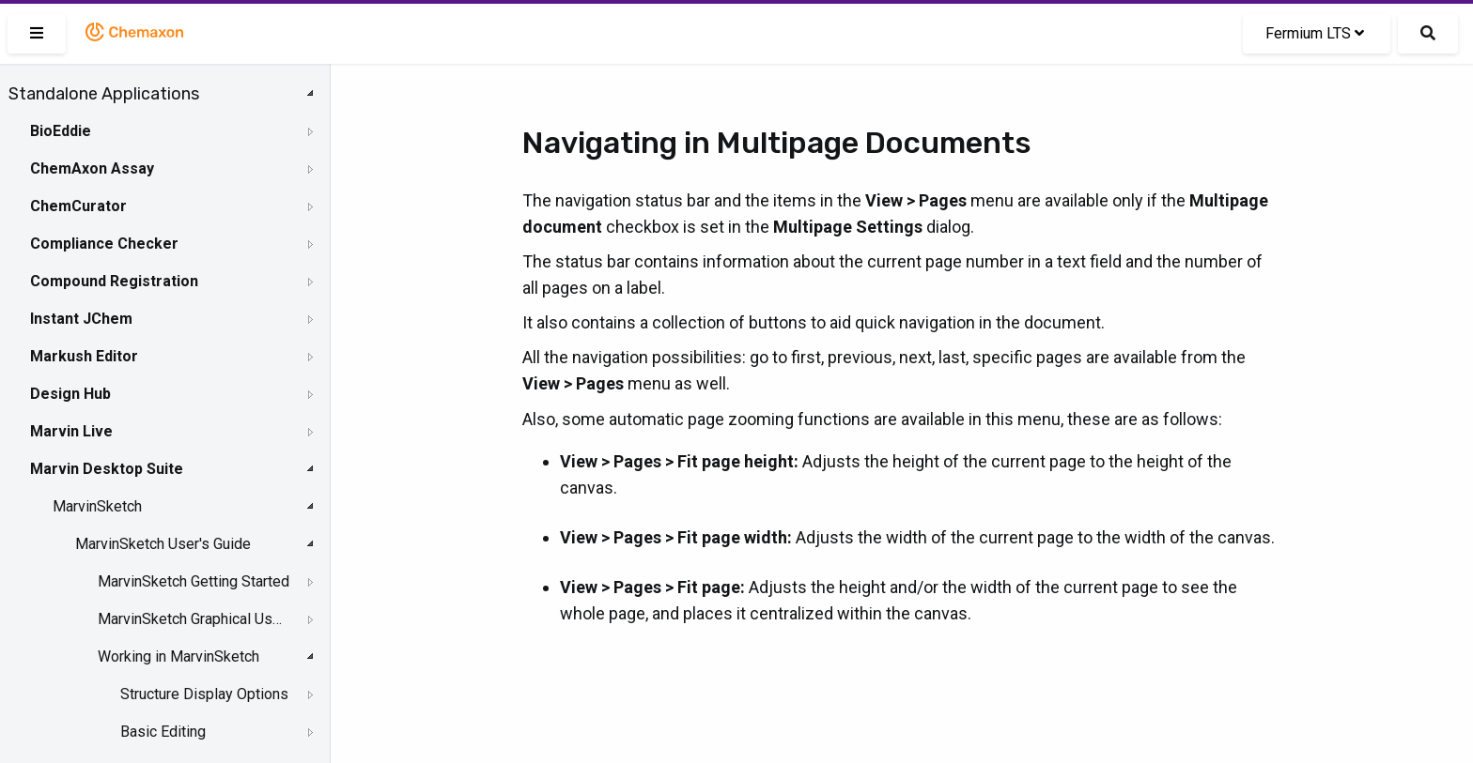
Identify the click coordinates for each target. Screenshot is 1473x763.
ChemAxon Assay (92, 168)
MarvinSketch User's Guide (163, 544)
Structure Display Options (204, 694)
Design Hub (70, 394)
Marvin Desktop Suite (106, 469)
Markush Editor (84, 356)
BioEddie (60, 131)
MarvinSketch (97, 506)
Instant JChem (81, 319)
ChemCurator (78, 206)
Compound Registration (114, 281)
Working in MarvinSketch (178, 656)
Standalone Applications (103, 94)
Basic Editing (163, 731)
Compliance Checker (104, 243)
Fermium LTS (1314, 33)
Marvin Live (71, 431)
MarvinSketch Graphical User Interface (193, 619)
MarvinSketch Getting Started (193, 581)
